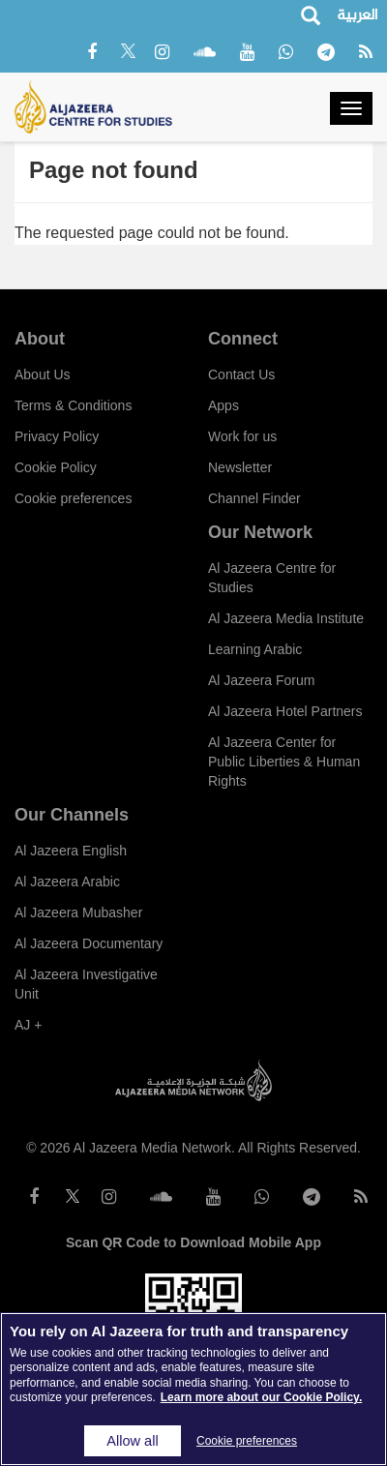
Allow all (132, 1441)
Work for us (242, 436)
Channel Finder (254, 498)
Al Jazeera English (71, 850)
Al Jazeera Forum (261, 680)
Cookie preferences (73, 498)
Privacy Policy (57, 436)
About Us (43, 374)
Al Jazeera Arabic (67, 881)
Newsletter (240, 467)
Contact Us (241, 374)
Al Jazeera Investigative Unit (86, 984)
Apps (223, 405)
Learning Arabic (255, 649)
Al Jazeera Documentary (89, 943)
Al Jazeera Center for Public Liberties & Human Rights (284, 761)
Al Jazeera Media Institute (286, 618)
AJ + (28, 1024)
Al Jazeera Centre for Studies (272, 577)
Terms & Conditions (73, 405)
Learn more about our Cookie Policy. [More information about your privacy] (261, 1397)
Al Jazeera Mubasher (78, 912)
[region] (193, 1389)
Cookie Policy (56, 467)
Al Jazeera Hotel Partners (285, 711)
